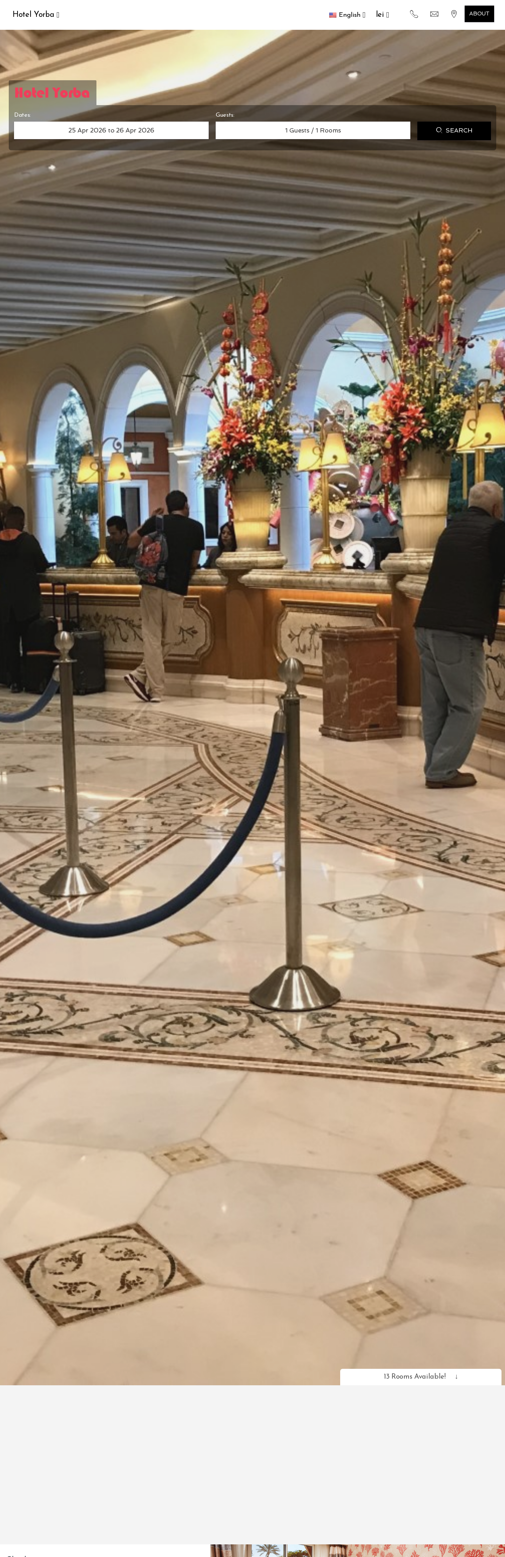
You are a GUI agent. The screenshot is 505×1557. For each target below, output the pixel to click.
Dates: (22, 115)
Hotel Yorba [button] (36, 15)
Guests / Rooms (313, 130)
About (479, 14)
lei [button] (382, 15)
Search (454, 131)
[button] (347, 15)
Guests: (225, 115)
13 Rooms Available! (421, 1376)
